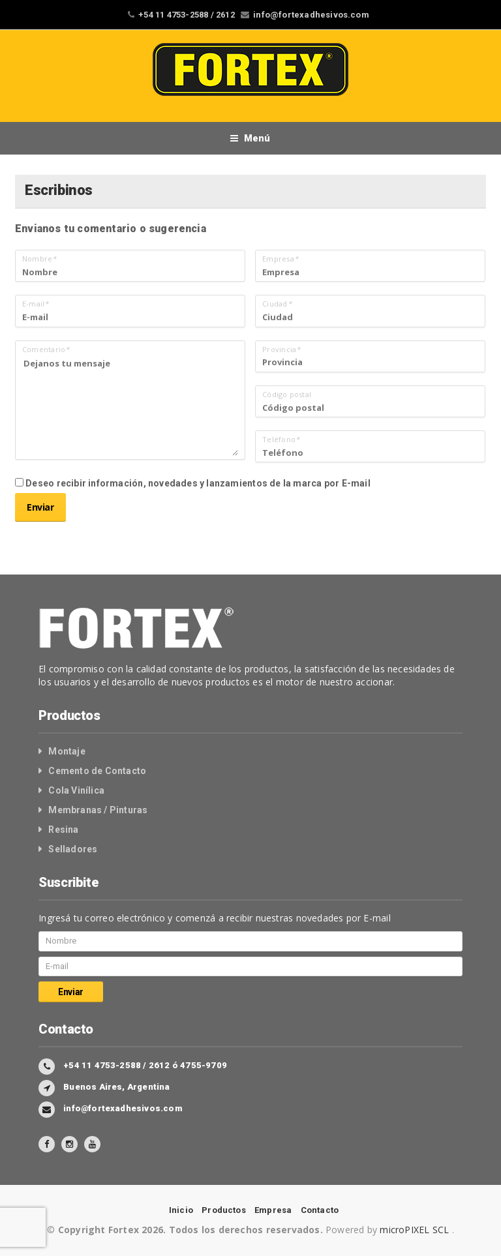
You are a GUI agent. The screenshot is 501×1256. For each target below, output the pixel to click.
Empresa (273, 1210)
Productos (224, 1210)
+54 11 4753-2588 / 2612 (186, 15)
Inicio (181, 1210)
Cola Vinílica (76, 790)
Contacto (320, 1210)
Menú (250, 138)
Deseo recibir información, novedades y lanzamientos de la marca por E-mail (193, 483)
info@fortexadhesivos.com (311, 15)
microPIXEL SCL (415, 1229)
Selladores (72, 849)
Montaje (66, 751)
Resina (63, 829)
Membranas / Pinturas (97, 810)
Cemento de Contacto (97, 771)
